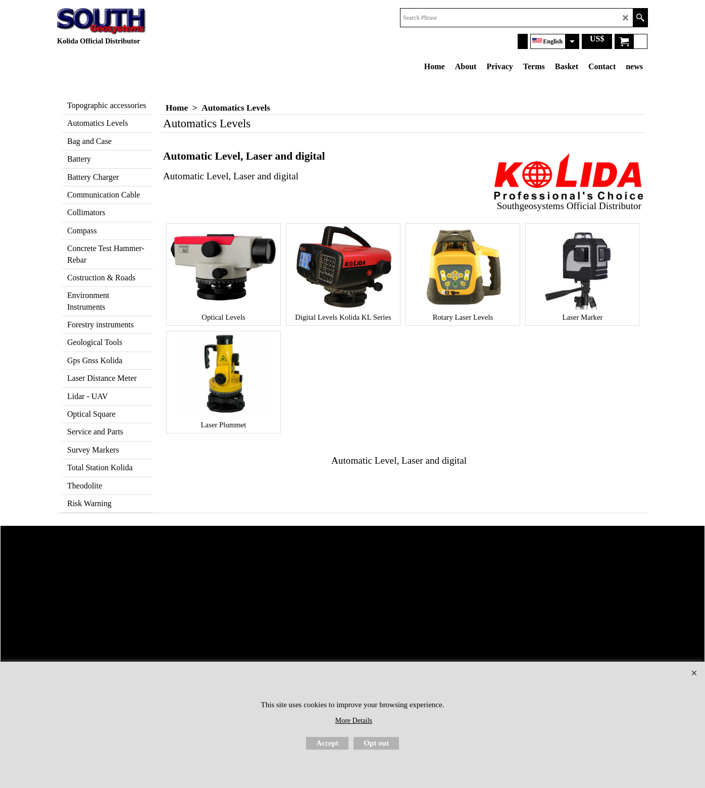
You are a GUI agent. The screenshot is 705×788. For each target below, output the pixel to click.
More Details (353, 720)
